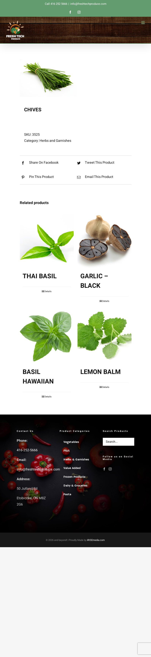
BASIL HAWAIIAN (38, 376)
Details (47, 291)
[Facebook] (104, 468)
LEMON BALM (100, 372)
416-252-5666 (27, 450)
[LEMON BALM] (104, 336)
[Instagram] (110, 468)
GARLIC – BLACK (94, 281)
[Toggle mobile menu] (143, 23)
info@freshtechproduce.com (88, 4)
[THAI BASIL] (47, 241)
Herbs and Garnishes (55, 140)
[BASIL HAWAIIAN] (47, 336)
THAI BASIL (40, 276)
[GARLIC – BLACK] (104, 241)
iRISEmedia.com (96, 540)
